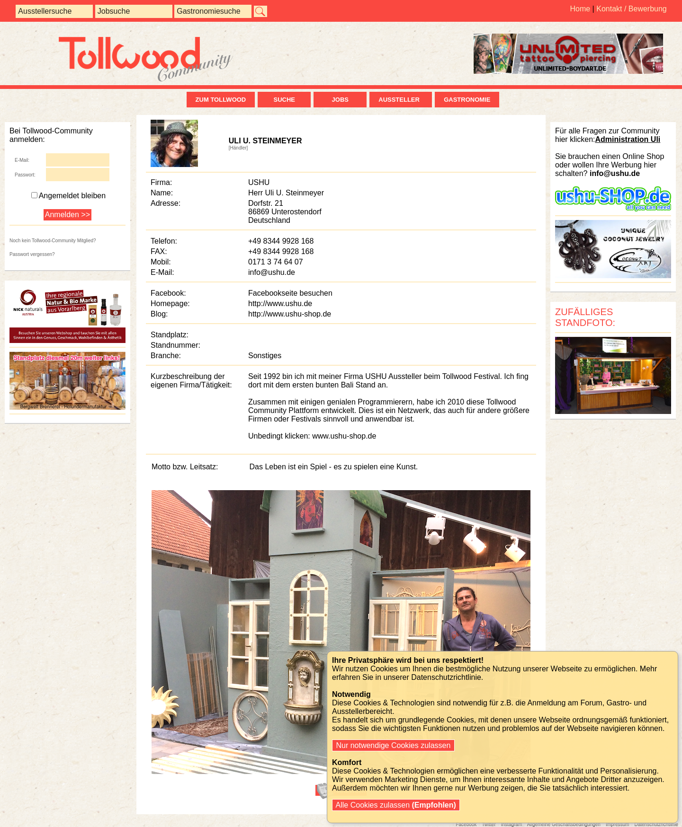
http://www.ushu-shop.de (289, 314)
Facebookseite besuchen (290, 293)
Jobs (340, 99)
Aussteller (400, 99)
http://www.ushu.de (280, 303)
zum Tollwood (221, 99)
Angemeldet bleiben (68, 196)
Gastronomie (467, 99)
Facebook (466, 824)
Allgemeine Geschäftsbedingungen (564, 824)
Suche (284, 99)
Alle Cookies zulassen (396, 805)
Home (580, 9)
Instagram (511, 824)
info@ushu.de (271, 272)
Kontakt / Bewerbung (631, 9)
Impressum (617, 824)
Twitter (488, 824)
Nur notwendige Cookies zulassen (393, 745)
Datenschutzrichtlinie (656, 824)
